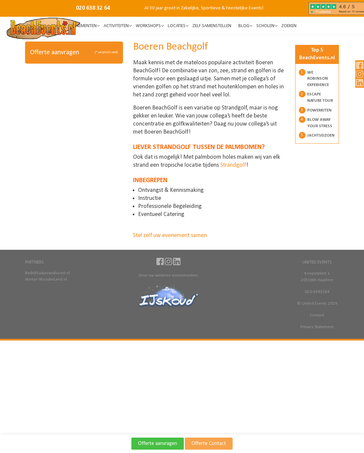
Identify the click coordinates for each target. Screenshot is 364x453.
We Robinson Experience (318, 78)
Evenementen (83, 25)
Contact (317, 315)
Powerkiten (319, 110)
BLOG (243, 25)
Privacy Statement (317, 327)
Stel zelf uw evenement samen (170, 235)
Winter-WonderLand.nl (46, 279)
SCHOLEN (265, 25)
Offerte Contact (209, 443)
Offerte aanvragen (157, 443)
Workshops (148, 25)
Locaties (177, 25)
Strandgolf (233, 165)
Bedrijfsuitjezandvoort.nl (47, 273)
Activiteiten (116, 25)
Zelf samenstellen (212, 25)
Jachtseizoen (321, 135)
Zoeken (288, 25)
